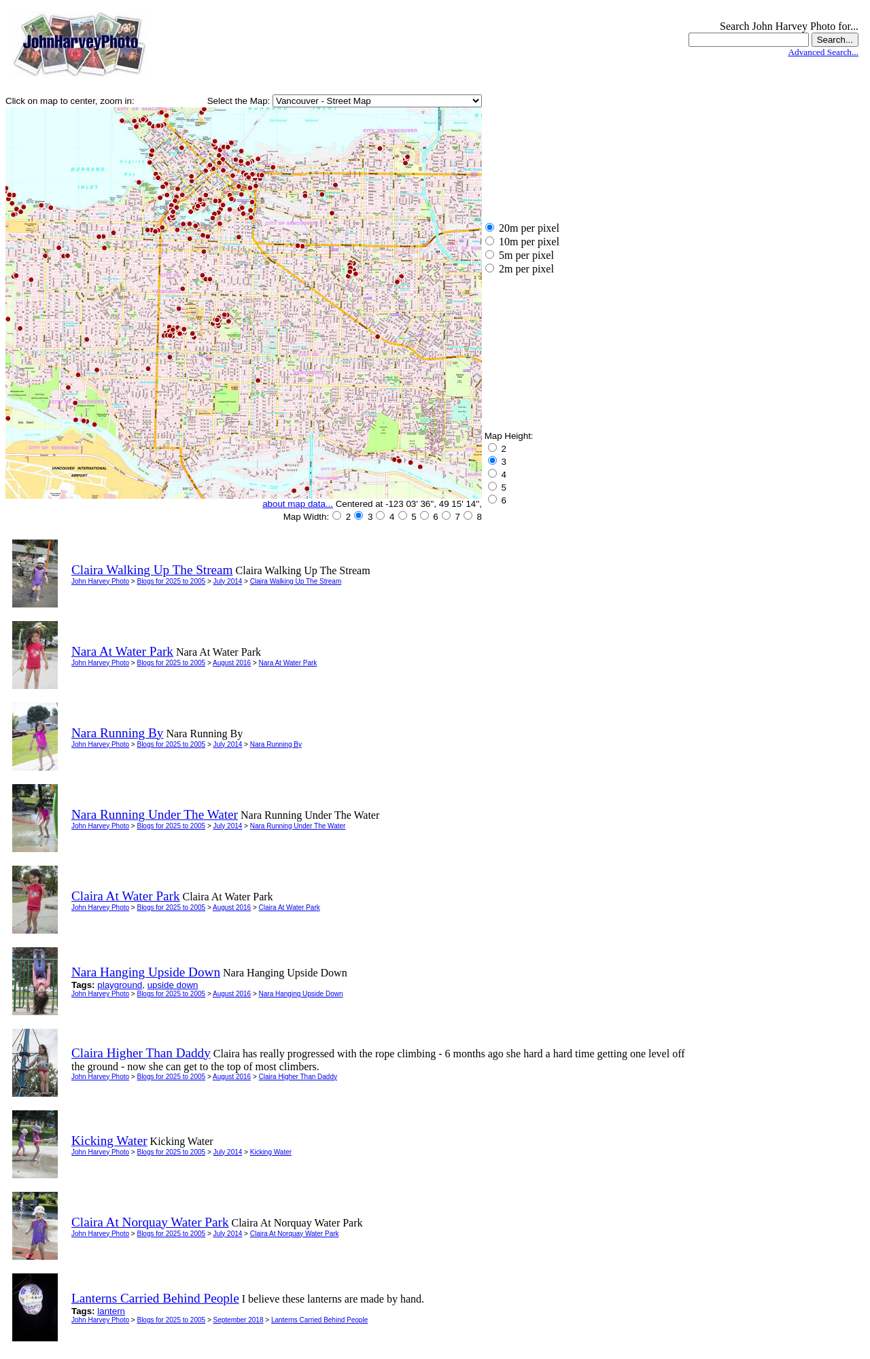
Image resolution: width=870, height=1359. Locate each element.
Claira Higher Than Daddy (298, 1076)
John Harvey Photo (100, 581)
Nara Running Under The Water (298, 826)
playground (119, 985)
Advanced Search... (823, 52)
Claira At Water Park (289, 907)
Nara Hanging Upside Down (301, 994)
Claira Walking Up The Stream (296, 581)
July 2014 (228, 581)
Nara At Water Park (288, 663)
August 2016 (232, 663)
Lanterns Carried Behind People (319, 1320)
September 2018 (238, 1320)
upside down (172, 985)
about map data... (297, 504)
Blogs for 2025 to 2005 (171, 581)
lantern (111, 1311)
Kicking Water (271, 1152)
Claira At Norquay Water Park (294, 1233)
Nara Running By (276, 744)
